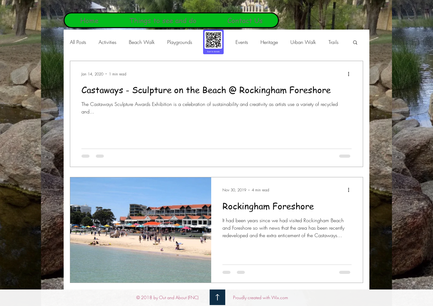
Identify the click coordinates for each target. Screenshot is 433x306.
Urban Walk (303, 42)
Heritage (269, 42)
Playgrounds (179, 42)
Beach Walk (142, 42)
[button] (355, 43)
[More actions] (350, 74)
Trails (333, 42)
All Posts (78, 42)
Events (242, 42)
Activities (107, 42)
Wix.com (279, 297)
